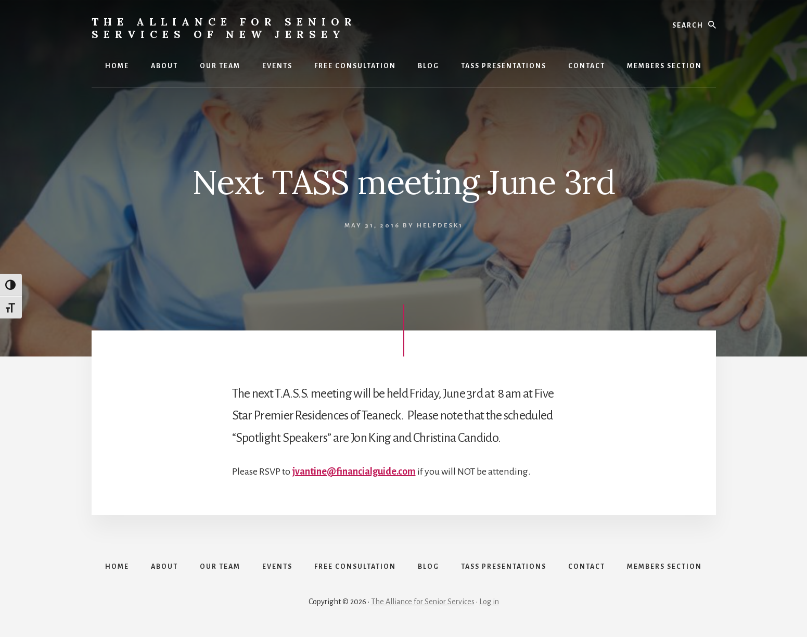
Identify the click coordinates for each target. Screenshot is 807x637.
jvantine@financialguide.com (354, 471)
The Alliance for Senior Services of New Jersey (224, 28)
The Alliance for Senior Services (423, 601)
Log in (489, 601)
